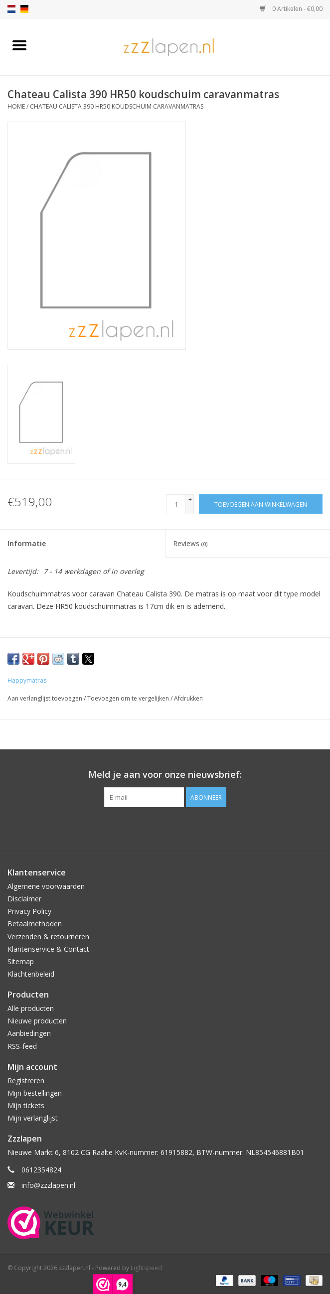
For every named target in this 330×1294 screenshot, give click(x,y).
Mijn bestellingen (34, 1093)
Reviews (190, 543)
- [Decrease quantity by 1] (190, 508)
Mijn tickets (25, 1105)
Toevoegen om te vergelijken (128, 698)
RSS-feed (22, 1046)
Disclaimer (24, 898)
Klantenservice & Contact (48, 949)
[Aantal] (176, 504)
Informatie (26, 543)
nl (11, 9)
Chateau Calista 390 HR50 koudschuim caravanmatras (116, 106)
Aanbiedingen (29, 1033)
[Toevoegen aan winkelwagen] (261, 504)
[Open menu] (19, 45)
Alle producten (30, 1008)
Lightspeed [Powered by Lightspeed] (146, 1268)
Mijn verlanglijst (32, 1118)
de (24, 9)
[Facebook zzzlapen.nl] (165, 828)
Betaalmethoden (34, 923)
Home (16, 106)
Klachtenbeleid (30, 974)
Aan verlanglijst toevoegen (45, 698)
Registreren (25, 1080)
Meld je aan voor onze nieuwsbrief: (165, 774)
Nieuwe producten (37, 1020)
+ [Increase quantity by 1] (190, 499)
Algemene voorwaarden (46, 886)
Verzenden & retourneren (48, 936)
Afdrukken (188, 698)
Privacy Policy (29, 911)
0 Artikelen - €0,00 (291, 8)
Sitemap (20, 961)
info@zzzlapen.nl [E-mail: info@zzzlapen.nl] (48, 1185)
